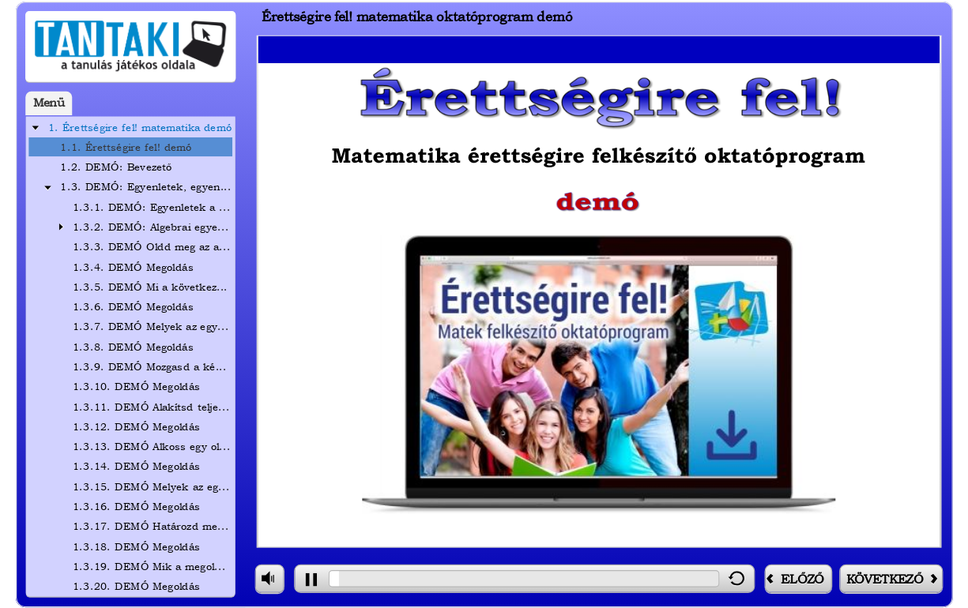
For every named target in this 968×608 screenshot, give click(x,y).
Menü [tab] (49, 103)
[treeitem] (130, 127)
